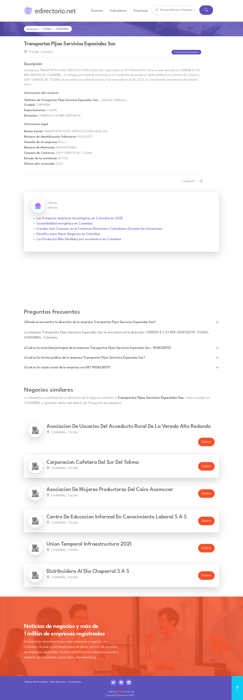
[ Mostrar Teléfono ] (114, 99)
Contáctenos (74, 681)
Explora (206, 441)
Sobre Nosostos (57, 681)
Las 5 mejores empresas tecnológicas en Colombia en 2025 (80, 217)
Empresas (141, 10)
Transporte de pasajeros (186, 52)
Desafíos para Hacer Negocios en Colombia (68, 233)
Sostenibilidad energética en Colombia (64, 222)
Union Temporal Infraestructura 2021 (89, 543)
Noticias (97, 10)
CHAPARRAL (62, 29)
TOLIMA (46, 29)
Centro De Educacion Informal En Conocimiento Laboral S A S (117, 516)
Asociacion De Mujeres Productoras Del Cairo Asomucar (110, 489)
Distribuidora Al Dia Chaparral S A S (88, 570)
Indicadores (118, 10)
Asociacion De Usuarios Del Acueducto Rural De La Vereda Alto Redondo (128, 425)
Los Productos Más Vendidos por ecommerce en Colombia (79, 238)
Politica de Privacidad (36, 681)
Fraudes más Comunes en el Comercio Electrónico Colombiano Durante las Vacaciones (99, 228)
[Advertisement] (121, 281)
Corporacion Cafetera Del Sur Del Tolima (93, 461)
